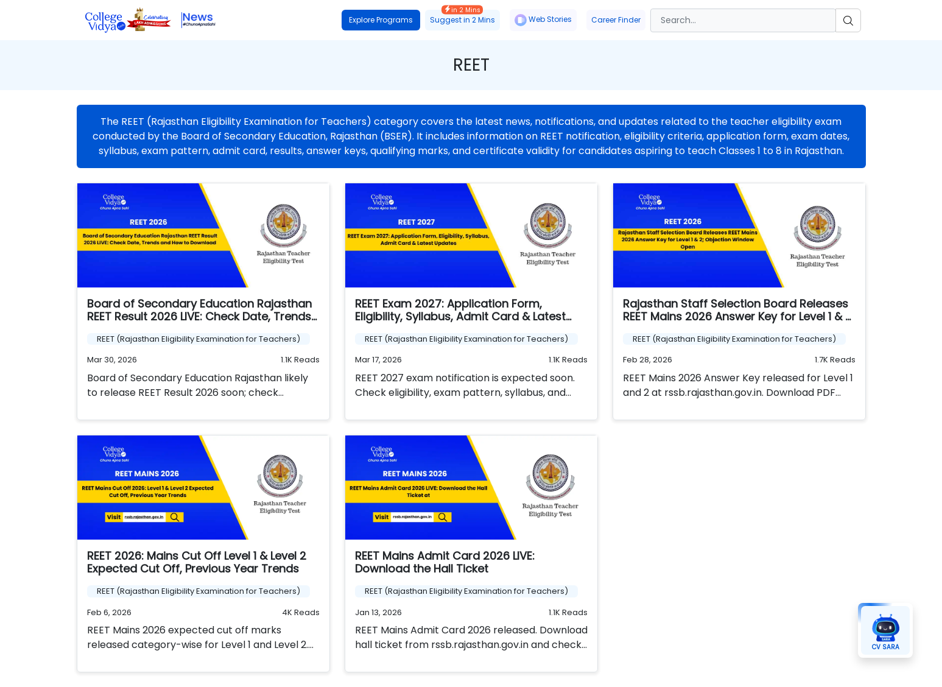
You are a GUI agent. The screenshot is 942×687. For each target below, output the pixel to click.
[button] (885, 630)
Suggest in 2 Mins (462, 17)
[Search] (743, 20)
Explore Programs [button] (381, 20)
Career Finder (616, 20)
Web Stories (543, 20)
